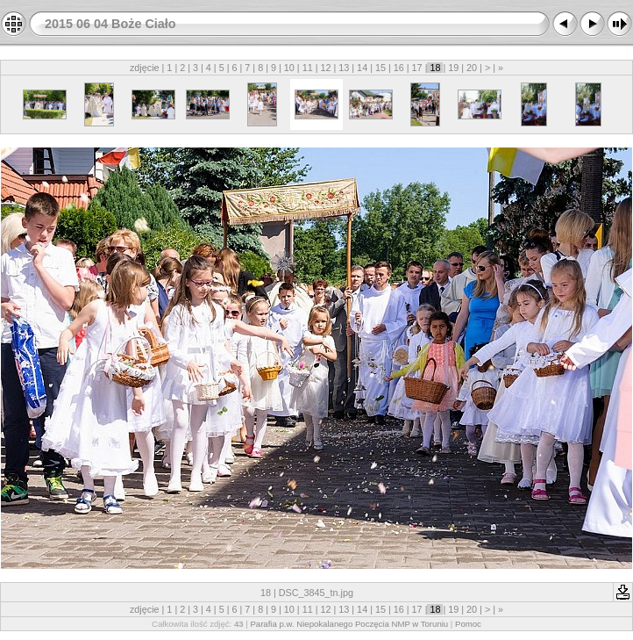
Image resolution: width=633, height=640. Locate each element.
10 (289, 67)
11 (308, 67)
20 (472, 67)
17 (417, 67)
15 (380, 67)
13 (344, 67)
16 (399, 67)
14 (362, 67)
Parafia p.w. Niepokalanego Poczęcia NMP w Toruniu (349, 624)
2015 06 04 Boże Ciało (110, 24)
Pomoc (468, 624)
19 (453, 67)
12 (325, 67)
